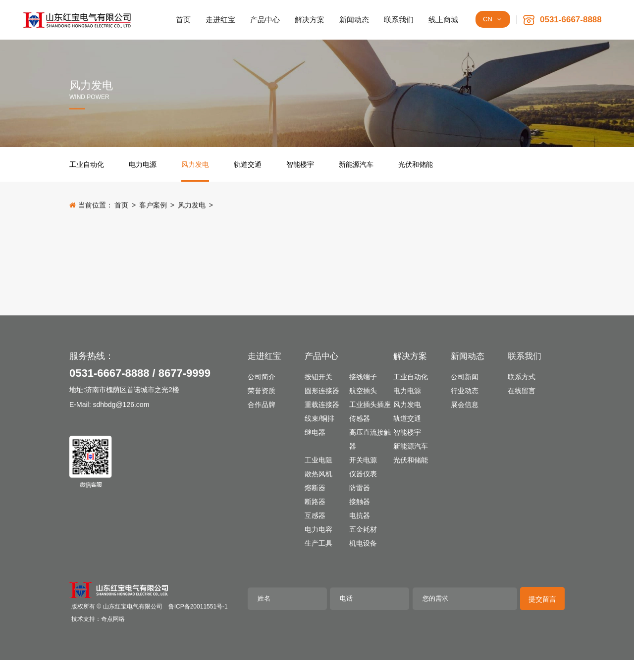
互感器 (315, 515)
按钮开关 (318, 377)
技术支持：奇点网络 (98, 618)
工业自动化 (86, 164)
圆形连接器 (322, 391)
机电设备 (363, 543)
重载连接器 (322, 404)
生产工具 (318, 543)
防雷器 (359, 488)
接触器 (359, 502)
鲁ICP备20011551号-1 (198, 606)
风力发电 (195, 164)
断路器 (315, 502)
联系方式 (521, 377)
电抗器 (359, 515)
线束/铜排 (319, 418)
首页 (121, 205)
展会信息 (464, 404)
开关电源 (363, 460)
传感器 (359, 418)
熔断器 (315, 488)
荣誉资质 (261, 391)
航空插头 (363, 391)
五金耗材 (363, 529)
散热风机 (318, 474)
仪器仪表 (363, 474)
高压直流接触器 (370, 439)
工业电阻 (318, 460)
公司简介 (261, 377)
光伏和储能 (415, 164)
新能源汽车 (356, 164)
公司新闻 (464, 377)
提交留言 (542, 599)
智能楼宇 (300, 164)
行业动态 (464, 391)
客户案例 (153, 205)
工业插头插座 (370, 404)
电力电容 (318, 529)
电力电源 (143, 164)
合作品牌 (261, 404)
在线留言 (521, 391)
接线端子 (363, 377)
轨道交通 (248, 164)
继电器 (315, 432)
